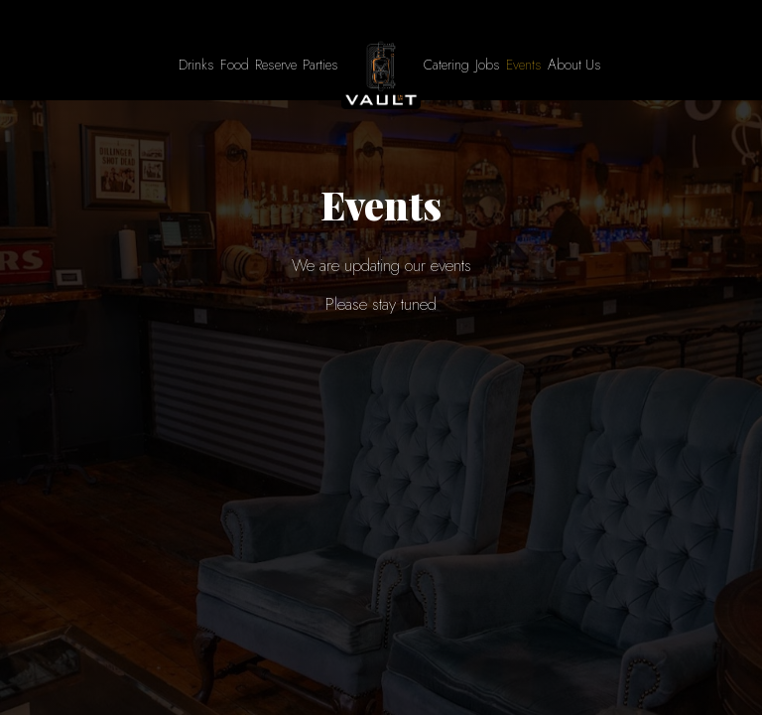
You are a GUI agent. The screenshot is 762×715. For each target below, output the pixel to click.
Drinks (196, 64)
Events (524, 64)
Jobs (487, 64)
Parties (320, 64)
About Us (574, 64)
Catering (446, 64)
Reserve (276, 64)
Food (234, 64)
